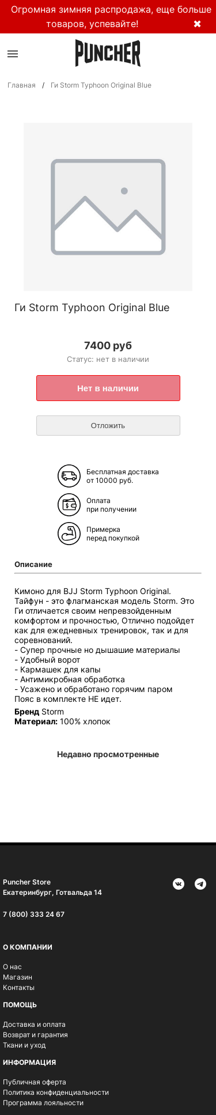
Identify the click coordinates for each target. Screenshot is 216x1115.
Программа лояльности (43, 1102)
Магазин (17, 977)
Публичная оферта (34, 1082)
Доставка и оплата (34, 1024)
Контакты (19, 987)
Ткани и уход (24, 1045)
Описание (33, 564)
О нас (12, 966)
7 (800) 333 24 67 (34, 914)
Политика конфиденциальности (56, 1092)
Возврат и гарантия (35, 1034)
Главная (21, 85)
